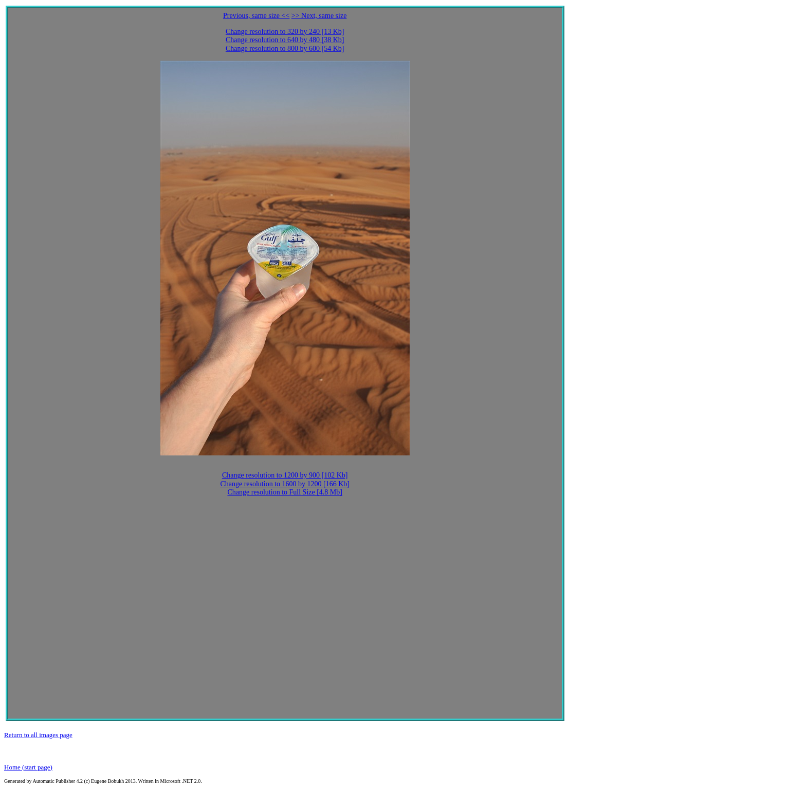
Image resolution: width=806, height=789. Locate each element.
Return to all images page (38, 735)
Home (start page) (28, 767)
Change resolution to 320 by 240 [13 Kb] (285, 31)
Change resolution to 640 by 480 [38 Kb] (285, 40)
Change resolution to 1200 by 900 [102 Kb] (285, 475)
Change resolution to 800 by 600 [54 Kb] (285, 48)
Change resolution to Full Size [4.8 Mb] (284, 492)
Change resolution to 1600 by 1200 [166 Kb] (285, 484)
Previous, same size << (256, 16)
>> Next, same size (319, 16)
